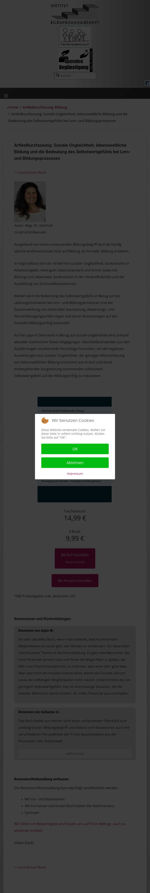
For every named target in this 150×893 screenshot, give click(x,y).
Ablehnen (75, 462)
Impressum (75, 474)
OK (75, 448)
